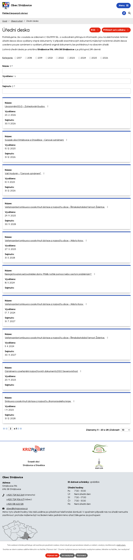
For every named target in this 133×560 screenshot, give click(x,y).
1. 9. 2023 (9, 410)
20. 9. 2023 (10, 379)
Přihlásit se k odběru (116, 30)
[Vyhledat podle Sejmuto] (66, 91)
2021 (50, 58)
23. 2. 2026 (10, 115)
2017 (19, 58)
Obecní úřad (16, 21)
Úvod (4, 21)
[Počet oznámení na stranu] (125, 430)
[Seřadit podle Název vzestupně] (12, 65)
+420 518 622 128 (15, 504)
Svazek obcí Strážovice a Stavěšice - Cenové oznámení (36, 140)
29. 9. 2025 (10, 215)
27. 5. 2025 (10, 249)
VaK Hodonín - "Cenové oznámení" (25, 173)
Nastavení (82, 555)
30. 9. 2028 (10, 224)
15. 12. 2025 (10, 148)
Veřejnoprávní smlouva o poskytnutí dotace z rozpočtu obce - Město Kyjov (46, 240)
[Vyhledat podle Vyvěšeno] (66, 81)
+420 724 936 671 (15, 499)
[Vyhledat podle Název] (66, 71)
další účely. (121, 545)
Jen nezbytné (68, 555)
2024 (83, 58)
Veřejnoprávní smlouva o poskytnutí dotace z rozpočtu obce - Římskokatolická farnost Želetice (57, 207)
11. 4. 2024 (9, 346)
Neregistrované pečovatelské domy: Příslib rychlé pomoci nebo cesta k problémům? (50, 274)
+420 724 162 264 (15, 495)
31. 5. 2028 (10, 257)
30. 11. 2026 (10, 123)
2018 (29, 58)
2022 (61, 58)
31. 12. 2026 (10, 157)
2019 (40, 58)
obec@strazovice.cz (17, 508)
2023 (72, 58)
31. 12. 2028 (10, 418)
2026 (105, 58)
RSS (95, 30)
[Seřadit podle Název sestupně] (12, 66)
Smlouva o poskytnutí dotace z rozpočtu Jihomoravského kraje (40, 401)
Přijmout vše (52, 555)
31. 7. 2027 (10, 321)
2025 (94, 58)
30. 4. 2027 (10, 355)
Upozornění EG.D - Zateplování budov (27, 106)
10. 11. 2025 (10, 182)
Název (6, 66)
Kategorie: (7, 58)
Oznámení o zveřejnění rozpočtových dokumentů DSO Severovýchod (43, 371)
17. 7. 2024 (10, 312)
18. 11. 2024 (10, 282)
